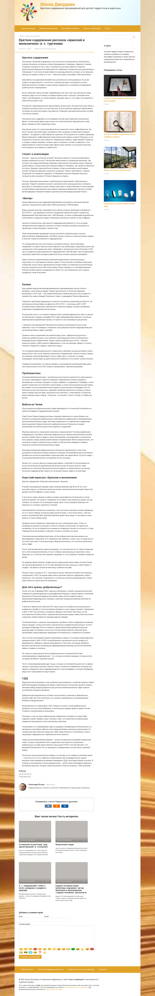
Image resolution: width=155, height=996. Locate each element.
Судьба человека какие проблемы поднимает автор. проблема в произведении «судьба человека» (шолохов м (71, 889)
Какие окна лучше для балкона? (117, 170)
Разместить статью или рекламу (81, 969)
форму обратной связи (53, 989)
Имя (20, 916)
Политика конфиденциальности (51, 969)
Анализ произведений (48, 28)
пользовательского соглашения (76, 987)
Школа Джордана (57, 4)
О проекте (102, 969)
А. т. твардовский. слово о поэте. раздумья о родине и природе (32, 887)
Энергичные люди (64, 844)
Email (46, 916)
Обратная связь (27, 969)
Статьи (107, 28)
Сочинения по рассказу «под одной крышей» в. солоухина (33, 845)
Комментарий (24, 924)
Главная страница (28, 28)
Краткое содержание (91, 28)
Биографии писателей (70, 28)
